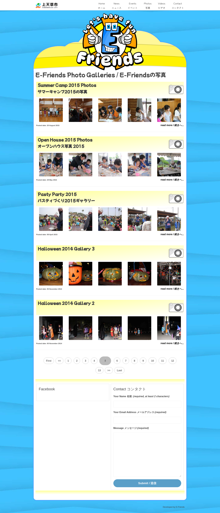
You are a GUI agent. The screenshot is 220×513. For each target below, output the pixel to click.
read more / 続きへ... (172, 125)
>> (104, 370)
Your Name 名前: (122, 396)
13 (177, 361)
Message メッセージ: (125, 427)
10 (147, 361)
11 (157, 361)
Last (114, 370)
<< (54, 361)
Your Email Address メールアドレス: (134, 411)
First (44, 361)
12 (167, 361)
